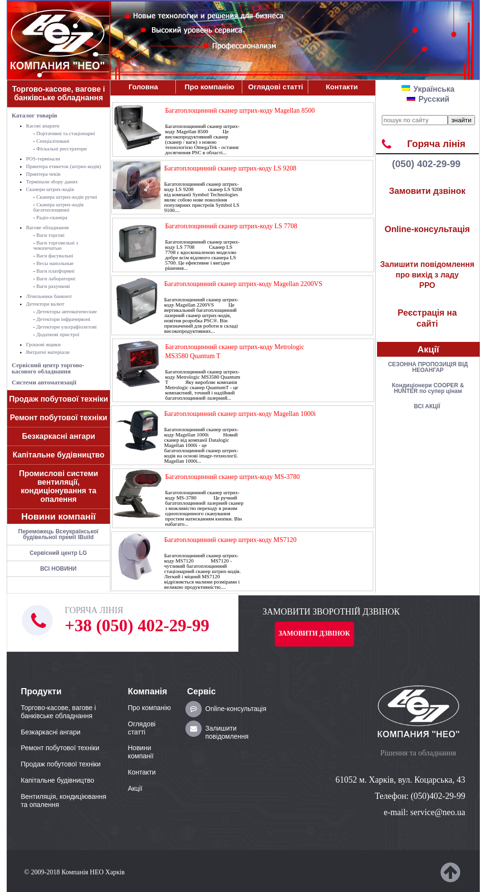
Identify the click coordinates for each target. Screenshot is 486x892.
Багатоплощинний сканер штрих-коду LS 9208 (230, 168)
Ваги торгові (50, 235)
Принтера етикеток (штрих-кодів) (63, 166)
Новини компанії (59, 516)
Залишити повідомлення (227, 732)
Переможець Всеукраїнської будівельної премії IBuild (58, 534)
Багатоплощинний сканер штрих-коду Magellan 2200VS (243, 283)
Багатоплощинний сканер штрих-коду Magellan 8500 (240, 110)
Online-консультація (427, 229)
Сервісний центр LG (58, 553)
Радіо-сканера (51, 217)
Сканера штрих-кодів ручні (66, 197)
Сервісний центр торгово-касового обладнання (48, 368)
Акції (428, 349)
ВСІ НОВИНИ (58, 568)
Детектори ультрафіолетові (66, 326)
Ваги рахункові (53, 286)
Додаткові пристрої (57, 334)
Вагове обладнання (47, 227)
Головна (143, 87)
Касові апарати (43, 125)
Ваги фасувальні (54, 255)
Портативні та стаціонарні (65, 133)
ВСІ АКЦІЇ (427, 406)
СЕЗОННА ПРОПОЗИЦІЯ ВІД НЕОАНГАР (428, 367)
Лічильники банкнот (49, 296)
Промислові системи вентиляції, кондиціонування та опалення (58, 486)
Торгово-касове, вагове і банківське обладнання (58, 93)
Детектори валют (45, 304)
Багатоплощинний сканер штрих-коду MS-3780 (232, 476)
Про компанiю (209, 87)
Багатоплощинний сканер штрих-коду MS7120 (230, 539)
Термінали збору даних (52, 181)
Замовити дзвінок (427, 191)
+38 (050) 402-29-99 (137, 625)
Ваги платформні (55, 271)
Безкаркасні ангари (58, 436)
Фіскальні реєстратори (61, 148)
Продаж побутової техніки (58, 399)
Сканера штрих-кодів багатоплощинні (58, 207)
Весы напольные (55, 263)
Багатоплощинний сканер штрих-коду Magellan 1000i (240, 413)
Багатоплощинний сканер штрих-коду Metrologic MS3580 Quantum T (234, 351)
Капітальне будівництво (59, 455)
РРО (427, 274)
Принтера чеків (43, 174)
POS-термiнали (43, 158)
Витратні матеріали (48, 352)
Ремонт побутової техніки (59, 418)
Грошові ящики (43, 344)
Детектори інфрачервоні (63, 319)
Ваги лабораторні (56, 278)
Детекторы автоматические (66, 311)
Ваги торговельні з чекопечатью (55, 245)
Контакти (342, 87)
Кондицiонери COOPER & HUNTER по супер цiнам (428, 388)
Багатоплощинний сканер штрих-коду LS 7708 (231, 226)
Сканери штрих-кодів (50, 189)
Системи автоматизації (44, 382)
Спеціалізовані (52, 141)
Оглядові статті (275, 87)
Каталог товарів (34, 115)
